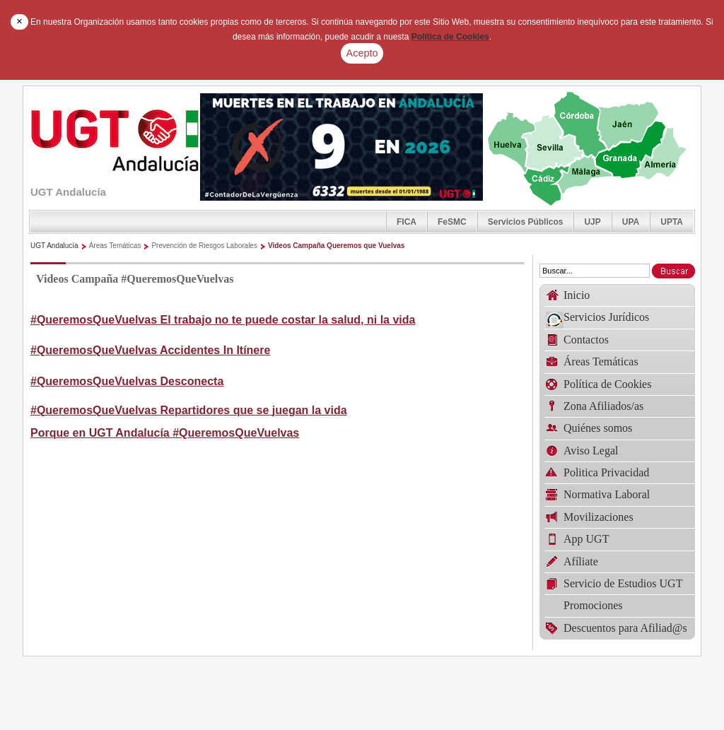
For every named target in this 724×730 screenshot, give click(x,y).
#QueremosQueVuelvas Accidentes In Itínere (150, 350)
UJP (592, 222)
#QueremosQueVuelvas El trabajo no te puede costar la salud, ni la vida (222, 320)
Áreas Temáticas (115, 245)
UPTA (671, 222)
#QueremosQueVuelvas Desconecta (126, 381)
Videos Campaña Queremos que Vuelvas (336, 245)
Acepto (362, 53)
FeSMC (452, 222)
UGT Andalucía (54, 245)
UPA (630, 222)
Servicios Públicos (526, 222)
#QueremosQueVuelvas (236, 433)
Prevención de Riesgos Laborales (204, 245)
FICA (406, 222)
